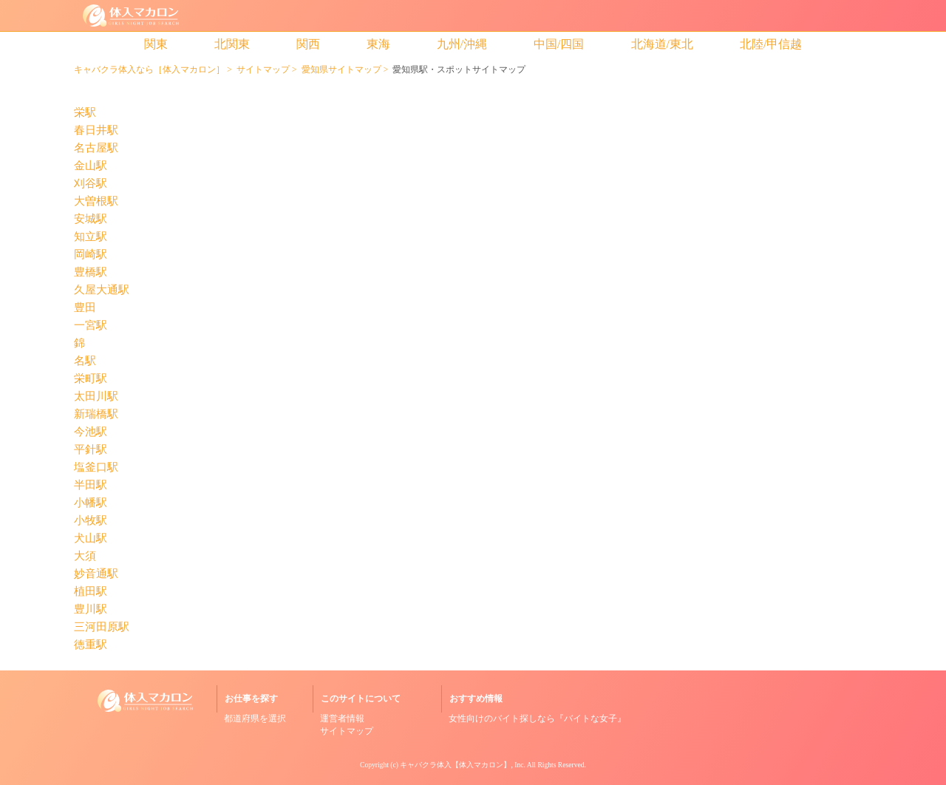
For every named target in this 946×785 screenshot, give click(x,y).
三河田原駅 (101, 627)
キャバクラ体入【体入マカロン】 (455, 765)
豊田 (85, 307)
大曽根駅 (96, 201)
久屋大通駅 (101, 290)
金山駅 (90, 165)
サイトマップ (263, 69)
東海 (378, 44)
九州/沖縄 (462, 44)
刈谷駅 (90, 183)
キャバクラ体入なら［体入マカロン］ (149, 69)
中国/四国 (559, 44)
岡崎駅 (90, 254)
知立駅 (90, 236)
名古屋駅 (96, 148)
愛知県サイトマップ (341, 69)
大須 (85, 556)
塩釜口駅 (96, 467)
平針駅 (90, 449)
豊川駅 (90, 609)
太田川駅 (96, 396)
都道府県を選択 (255, 718)
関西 (308, 44)
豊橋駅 (90, 272)
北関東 (232, 44)
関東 (156, 44)
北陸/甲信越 (771, 44)
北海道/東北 (662, 44)
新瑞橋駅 (96, 414)
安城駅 (90, 219)
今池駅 (90, 432)
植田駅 (90, 591)
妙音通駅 (96, 574)
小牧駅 (90, 520)
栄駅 (85, 112)
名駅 (85, 361)
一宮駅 (90, 325)
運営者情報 (342, 718)
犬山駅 (90, 538)
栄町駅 (90, 378)
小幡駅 (90, 503)
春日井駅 (96, 130)
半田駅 (90, 485)
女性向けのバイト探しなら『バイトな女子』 (537, 718)
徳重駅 (90, 644)
